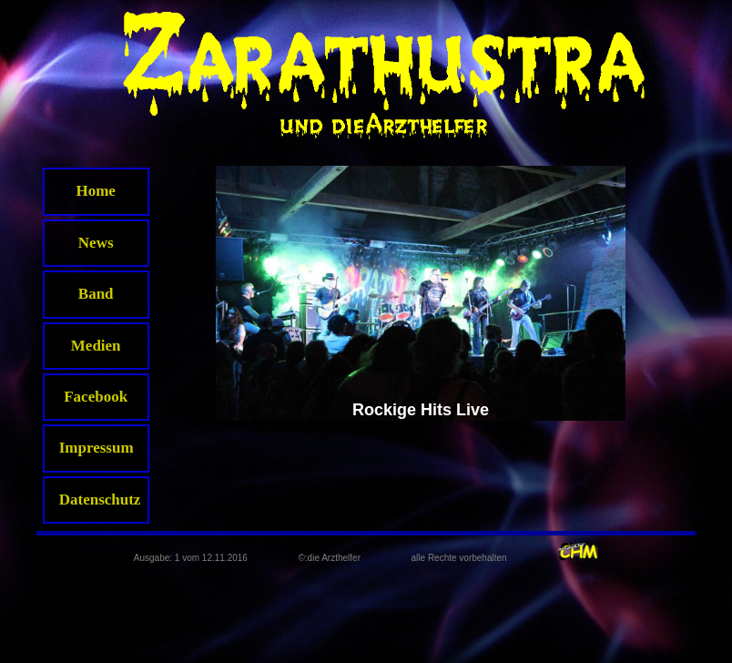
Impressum (96, 447)
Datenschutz (100, 499)
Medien (96, 345)
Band (96, 293)
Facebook (95, 396)
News (96, 242)
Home (95, 190)
